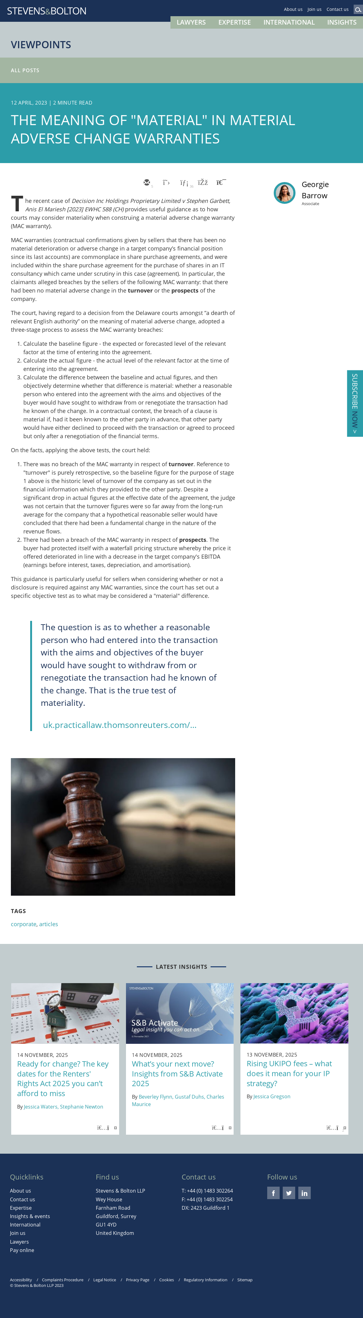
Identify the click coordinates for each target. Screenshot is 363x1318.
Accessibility (21, 1280)
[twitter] (165, 183)
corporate (23, 924)
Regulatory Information (205, 1280)
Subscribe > (355, 403)
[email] (146, 183)
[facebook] (202, 183)
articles (48, 924)
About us (293, 9)
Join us (315, 9)
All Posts (25, 70)
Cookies (166, 1280)
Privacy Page (137, 1280)
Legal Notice (104, 1280)
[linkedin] (183, 183)
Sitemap (245, 1280)
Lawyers (191, 22)
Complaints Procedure (62, 1280)
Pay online (22, 1250)
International (289, 22)
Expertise (234, 22)
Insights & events (30, 1216)
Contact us (338, 9)
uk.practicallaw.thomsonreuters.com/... (120, 724)
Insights (342, 22)
